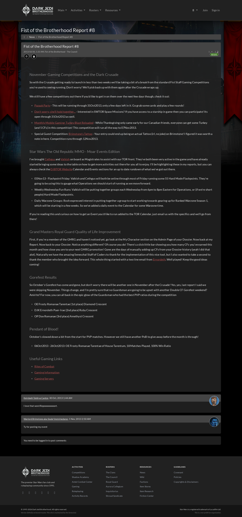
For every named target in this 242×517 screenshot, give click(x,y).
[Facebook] (36, 492)
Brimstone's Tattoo (80, 133)
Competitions (78, 472)
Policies (177, 477)
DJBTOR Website (61, 169)
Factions (144, 482)
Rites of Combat (44, 366)
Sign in (216, 10)
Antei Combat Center (82, 482)
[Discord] (23, 492)
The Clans (110, 472)
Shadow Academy (80, 477)
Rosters (94, 10)
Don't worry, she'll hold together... (55, 111)
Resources (111, 10)
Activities (77, 10)
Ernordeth (159, 259)
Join (205, 10)
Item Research (146, 491)
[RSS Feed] (54, 492)
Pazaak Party (42, 105)
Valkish (65, 159)
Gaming (75, 486)
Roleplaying (77, 491)
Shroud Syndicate (114, 496)
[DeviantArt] (29, 492)
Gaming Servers (44, 378)
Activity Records (80, 496)
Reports (214, 54)
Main (61, 10)
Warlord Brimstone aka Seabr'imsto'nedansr (46, 419)
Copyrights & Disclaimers (186, 482)
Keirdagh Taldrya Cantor (36, 398)
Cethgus (50, 159)
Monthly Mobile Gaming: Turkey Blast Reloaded (64, 122)
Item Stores (145, 486)
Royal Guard (112, 482)
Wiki (142, 477)
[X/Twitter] (48, 492)
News (142, 472)
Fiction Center (147, 496)
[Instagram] (42, 492)
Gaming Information (47, 372)
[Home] (24, 37)
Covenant (178, 472)
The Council (111, 477)
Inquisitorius (112, 491)
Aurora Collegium (114, 486)
